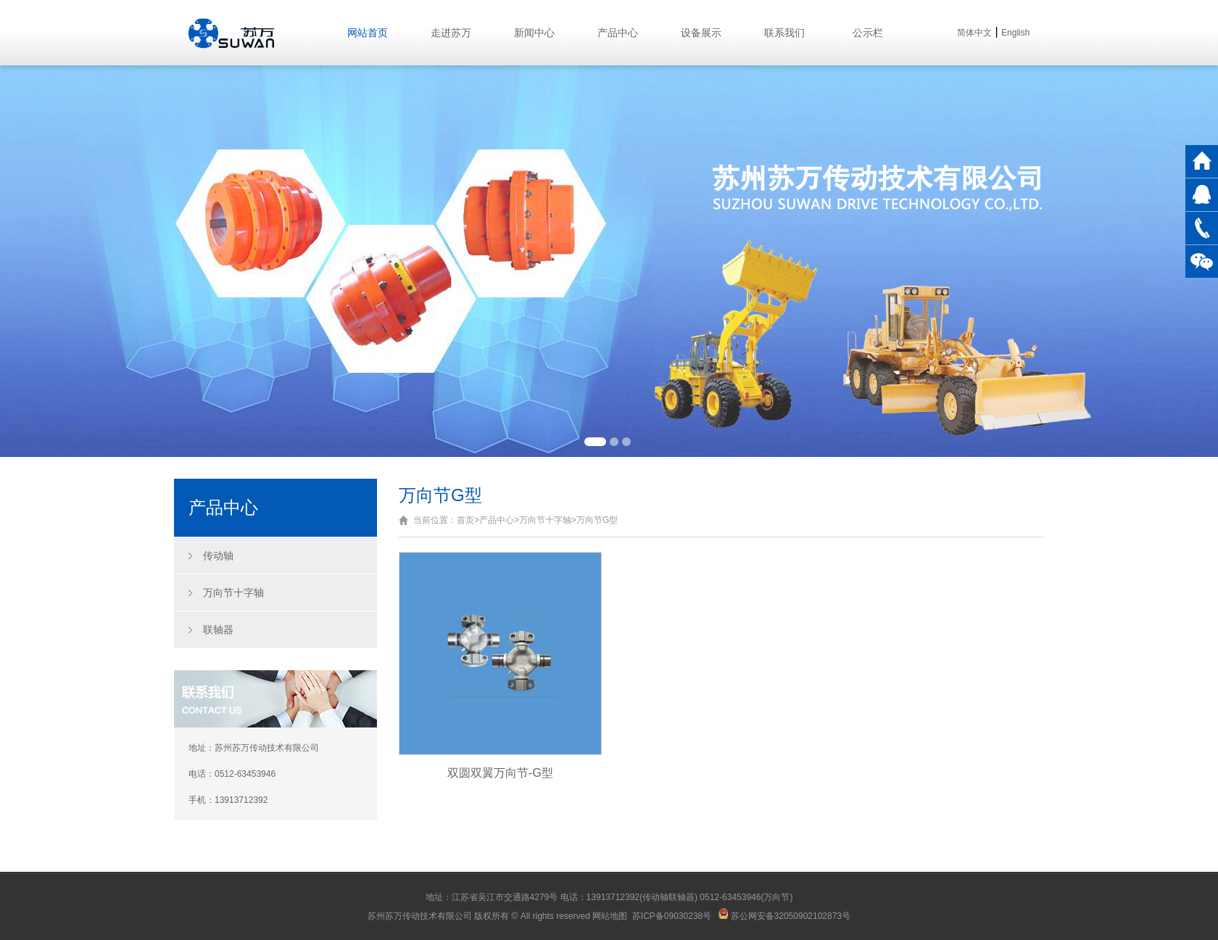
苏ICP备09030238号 (671, 916)
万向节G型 (597, 520)
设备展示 (701, 32)
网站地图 (609, 916)
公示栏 (868, 32)
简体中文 (974, 33)
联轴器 (218, 629)
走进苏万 (451, 32)
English (1015, 33)
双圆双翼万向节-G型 (500, 773)
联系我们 (784, 32)
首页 (465, 520)
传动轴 (218, 555)
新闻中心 (534, 32)
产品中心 (617, 32)
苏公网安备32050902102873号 (784, 916)
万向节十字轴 (233, 592)
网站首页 (367, 32)
